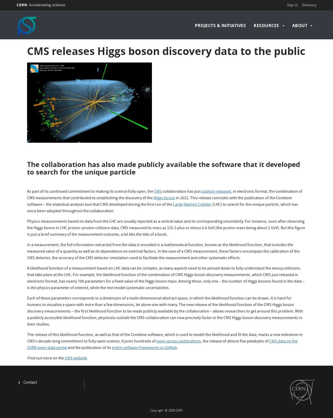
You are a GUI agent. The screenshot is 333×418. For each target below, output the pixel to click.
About (300, 25)
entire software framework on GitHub (144, 348)
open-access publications (178, 342)
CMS (158, 192)
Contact (30, 383)
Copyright (157, 410)
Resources (266, 25)
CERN (41, 4)
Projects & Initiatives (220, 25)
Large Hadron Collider (192, 205)
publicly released (216, 192)
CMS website (76, 358)
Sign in (292, 5)
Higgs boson (164, 198)
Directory (309, 5)
